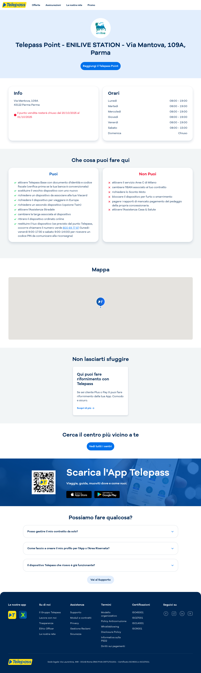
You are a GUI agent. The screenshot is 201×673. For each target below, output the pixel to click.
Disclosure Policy (111, 632)
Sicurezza (75, 634)
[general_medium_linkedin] (182, 614)
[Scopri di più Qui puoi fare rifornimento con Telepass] (85, 408)
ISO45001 (138, 612)
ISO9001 (137, 628)
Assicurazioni (53, 5)
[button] (100, 531)
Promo (91, 5)
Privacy (74, 623)
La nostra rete (74, 5)
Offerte (36, 5)
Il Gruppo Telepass (50, 612)
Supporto (75, 612)
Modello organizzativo (109, 614)
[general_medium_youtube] (190, 614)
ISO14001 (138, 623)
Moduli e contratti (80, 617)
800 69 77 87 (71, 228)
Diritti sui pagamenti (113, 646)
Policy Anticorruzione (113, 621)
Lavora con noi (48, 617)
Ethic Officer (46, 628)
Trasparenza (46, 623)
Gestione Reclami (80, 628)
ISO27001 (137, 617)
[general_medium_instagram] (174, 614)
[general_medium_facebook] (166, 614)
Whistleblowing (110, 626)
